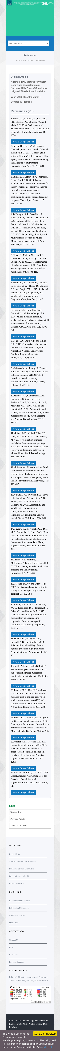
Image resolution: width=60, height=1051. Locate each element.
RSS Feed (13, 954)
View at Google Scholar (23, 142)
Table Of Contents (18, 825)
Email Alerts (14, 854)
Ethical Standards (16, 883)
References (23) (22, 111)
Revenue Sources (16, 962)
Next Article (15, 812)
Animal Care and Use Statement (22, 861)
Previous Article (17, 819)
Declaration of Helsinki (19, 876)
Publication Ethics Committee (21, 869)
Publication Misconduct (19, 908)
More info (48, 1047)
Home (30, 60)
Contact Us (14, 940)
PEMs (11, 947)
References (40, 60)
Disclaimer (13, 922)
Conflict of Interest (17, 915)
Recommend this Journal (19, 900)
